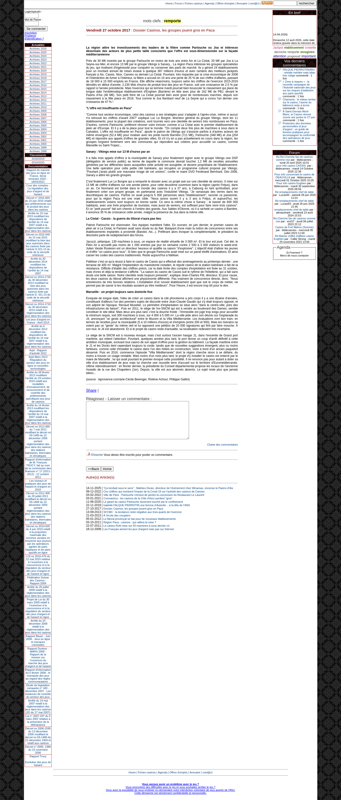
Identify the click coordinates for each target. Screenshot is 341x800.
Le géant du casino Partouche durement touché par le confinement (143, 509)
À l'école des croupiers (116, 522)
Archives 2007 (38, 118)
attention (279, 56)
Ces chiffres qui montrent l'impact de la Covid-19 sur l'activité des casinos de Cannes (154, 498)
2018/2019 (38, 158)
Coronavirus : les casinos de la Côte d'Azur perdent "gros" (138, 505)
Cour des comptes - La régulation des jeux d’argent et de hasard (38, 190)
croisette (310, 47)
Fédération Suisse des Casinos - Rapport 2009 (38, 580)
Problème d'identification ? (34, 37)
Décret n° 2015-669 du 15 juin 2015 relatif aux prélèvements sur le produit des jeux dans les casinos (38, 203)
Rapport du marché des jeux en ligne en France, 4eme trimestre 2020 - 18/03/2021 (38, 176)
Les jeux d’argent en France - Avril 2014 (38, 321)
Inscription (31, 32)
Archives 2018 (38, 77)
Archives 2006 (38, 121)
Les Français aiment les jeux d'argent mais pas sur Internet (138, 536)
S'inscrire (97, 462)
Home (169, 3)
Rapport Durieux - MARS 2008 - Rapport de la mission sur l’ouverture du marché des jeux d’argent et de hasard (38, 657)
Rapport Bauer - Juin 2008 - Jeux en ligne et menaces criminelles (38, 640)
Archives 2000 (38, 143)
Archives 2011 (38, 103)
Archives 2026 (38, 48)
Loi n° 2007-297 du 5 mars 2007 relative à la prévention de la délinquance (37, 720)
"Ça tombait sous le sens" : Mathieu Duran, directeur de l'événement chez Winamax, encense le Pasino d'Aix (168, 495)
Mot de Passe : (34, 19)
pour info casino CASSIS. (291, 165)
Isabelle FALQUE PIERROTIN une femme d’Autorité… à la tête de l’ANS (146, 512)
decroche (280, 52)
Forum (179, 3)
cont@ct (254, 3)
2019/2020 (38, 162)
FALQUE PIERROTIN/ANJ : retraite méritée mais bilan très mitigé (299, 72)
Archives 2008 (38, 114)
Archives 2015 (38, 88)
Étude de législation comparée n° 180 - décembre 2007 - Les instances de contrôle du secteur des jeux (38, 691)
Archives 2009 (38, 110)
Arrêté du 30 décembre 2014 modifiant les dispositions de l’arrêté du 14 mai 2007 (38, 266)
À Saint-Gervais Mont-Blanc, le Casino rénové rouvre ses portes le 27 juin (299, 114)
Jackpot (278, 47)
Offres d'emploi (225, 3)
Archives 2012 (38, 99)
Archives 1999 (38, 147)
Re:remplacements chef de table (294, 192)
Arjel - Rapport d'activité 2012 (38, 352)
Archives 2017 (38, 81)
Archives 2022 (38, 63)
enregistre (307, 52)
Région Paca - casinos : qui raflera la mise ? (129, 529)
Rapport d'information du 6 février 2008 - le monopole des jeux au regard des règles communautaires (38, 675)
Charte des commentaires (222, 451)
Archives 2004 (38, 129)
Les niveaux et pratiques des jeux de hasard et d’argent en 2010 (38, 485)
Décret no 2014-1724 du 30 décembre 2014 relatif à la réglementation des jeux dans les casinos (38, 310)
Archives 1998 (38, 151)
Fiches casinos (194, 3)
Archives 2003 (38, 132)
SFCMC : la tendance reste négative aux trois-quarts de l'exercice (142, 519)
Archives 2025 (38, 52)
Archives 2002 (38, 136)
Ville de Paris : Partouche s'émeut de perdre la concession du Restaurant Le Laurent (153, 502)
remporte (293, 52)
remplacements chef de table (291, 209)
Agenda (209, 3)
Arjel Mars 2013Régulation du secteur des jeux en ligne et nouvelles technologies (38, 362)
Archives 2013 (38, 96)
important (308, 56)
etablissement (294, 47)
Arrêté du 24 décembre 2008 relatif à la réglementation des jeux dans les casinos (38, 626)
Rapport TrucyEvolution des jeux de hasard (38, 761)
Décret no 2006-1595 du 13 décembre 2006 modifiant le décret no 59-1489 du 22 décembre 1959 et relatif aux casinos (38, 736)
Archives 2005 (38, 125)
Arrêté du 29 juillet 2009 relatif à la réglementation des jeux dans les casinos (38, 591)
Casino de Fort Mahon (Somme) (294, 227)
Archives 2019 (38, 74)
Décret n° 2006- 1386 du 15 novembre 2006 (38, 749)
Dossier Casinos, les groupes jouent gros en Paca (133, 515)
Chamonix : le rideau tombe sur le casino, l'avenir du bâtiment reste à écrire (299, 102)
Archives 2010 (38, 107)
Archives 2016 (38, 85)
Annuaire (241, 3)
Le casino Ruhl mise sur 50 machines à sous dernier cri (136, 533)
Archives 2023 (38, 59)
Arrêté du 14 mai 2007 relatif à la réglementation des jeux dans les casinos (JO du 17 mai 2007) (38, 706)
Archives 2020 (38, 70)
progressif (293, 56)
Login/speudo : (33, 11)
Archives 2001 (38, 140)
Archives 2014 (38, 92)
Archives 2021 (38, 66)
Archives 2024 (38, 55)
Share (91, 390)
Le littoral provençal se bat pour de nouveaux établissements (139, 526)
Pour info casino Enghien (291, 183)
